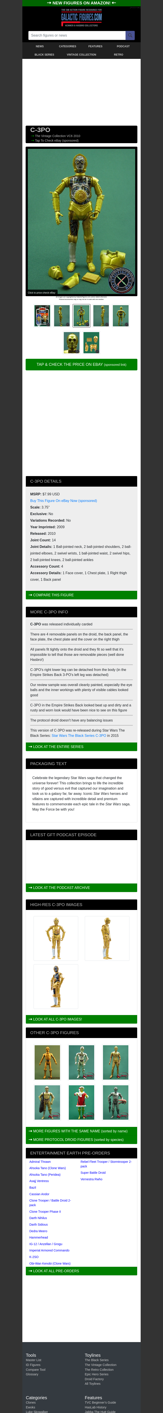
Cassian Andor (39, 1194)
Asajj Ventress (39, 1181)
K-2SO (34, 1257)
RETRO (118, 54)
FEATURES (96, 46)
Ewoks (30, 1407)
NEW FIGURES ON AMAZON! (82, 3)
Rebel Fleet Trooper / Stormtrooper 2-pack (106, 1164)
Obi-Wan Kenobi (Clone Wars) (50, 1263)
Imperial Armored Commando (49, 1250)
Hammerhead (38, 1237)
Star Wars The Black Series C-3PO (79, 735)
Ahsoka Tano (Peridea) (44, 1174)
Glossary (32, 1374)
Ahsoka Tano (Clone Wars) (47, 1168)
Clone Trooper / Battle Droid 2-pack (50, 1203)
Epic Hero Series (96, 1374)
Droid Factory (94, 1379)
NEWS (40, 46)
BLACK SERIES (44, 54)
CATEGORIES (67, 46)
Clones (31, 1402)
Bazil (32, 1187)
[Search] (130, 35)
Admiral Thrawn (40, 1161)
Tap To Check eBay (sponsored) (57, 140)
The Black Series (97, 1360)
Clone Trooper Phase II (45, 1211)
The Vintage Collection (51, 136)
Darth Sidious (38, 1224)
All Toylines (93, 1383)
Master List (33, 1360)
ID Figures (33, 1365)
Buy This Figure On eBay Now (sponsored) (63, 501)
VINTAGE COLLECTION (81, 54)
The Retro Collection (99, 1369)
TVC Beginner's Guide (100, 1402)
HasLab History (95, 1407)
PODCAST (123, 46)
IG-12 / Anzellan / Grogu (45, 1244)
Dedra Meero (38, 1231)
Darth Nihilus (38, 1218)
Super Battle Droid (93, 1172)
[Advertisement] (81, 91)
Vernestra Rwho (92, 1179)
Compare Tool (35, 1369)
